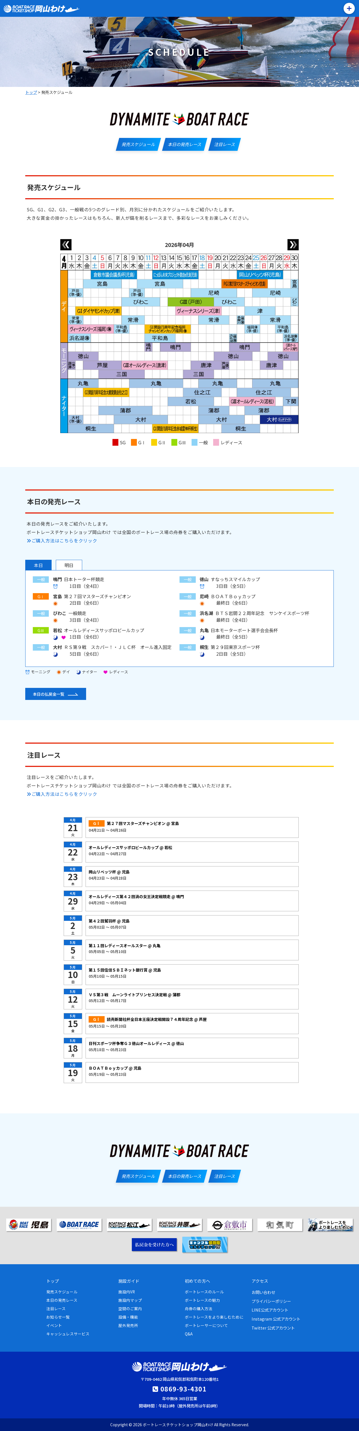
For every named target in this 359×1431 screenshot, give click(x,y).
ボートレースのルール (204, 1291)
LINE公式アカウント (270, 1310)
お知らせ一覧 (58, 1317)
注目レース (56, 1308)
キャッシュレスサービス (67, 1334)
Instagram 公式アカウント (276, 1319)
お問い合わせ (263, 1292)
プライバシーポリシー (271, 1301)
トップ (52, 1281)
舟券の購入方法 (198, 1308)
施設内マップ (130, 1300)
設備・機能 (128, 1317)
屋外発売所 (128, 1325)
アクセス (260, 1281)
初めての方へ (197, 1281)
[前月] (66, 244)
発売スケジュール (61, 1291)
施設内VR (126, 1291)
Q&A (189, 1334)
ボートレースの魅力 (202, 1300)
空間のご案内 (130, 1308)
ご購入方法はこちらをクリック (62, 540)
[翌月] (293, 244)
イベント (54, 1325)
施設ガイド (128, 1281)
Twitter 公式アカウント (273, 1328)
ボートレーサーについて (206, 1325)
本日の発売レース (61, 1300)
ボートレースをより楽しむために (214, 1317)
